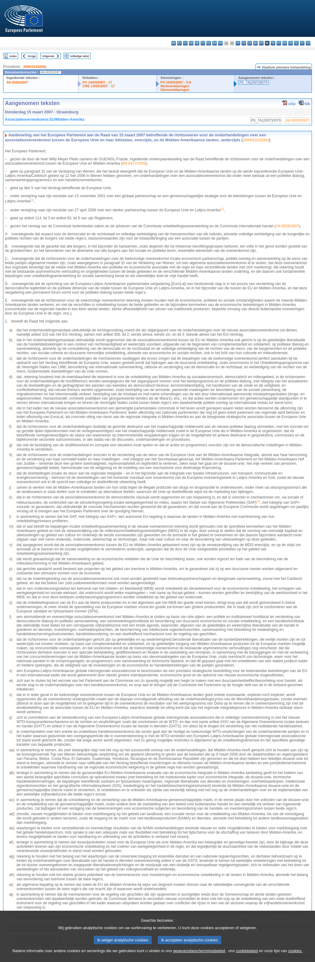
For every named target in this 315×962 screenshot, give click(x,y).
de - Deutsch (197, 43)
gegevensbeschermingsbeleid (199, 957)
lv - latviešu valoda (243, 43)
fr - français (220, 43)
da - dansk (191, 43)
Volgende (48, 56)
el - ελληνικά (208, 43)
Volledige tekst (79, 56)
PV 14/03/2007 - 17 (97, 82)
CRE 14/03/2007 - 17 (98, 86)
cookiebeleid (247, 957)
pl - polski (273, 43)
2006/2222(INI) (34, 66)
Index (13, 56)
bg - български (173, 43)
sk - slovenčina (290, 43)
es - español (179, 43)
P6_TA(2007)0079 (254, 82)
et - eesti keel (203, 43)
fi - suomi (302, 43)
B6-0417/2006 (134, 163)
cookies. (295, 957)
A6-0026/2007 (17, 82)
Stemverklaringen (175, 86)
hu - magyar (255, 43)
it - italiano (238, 43)
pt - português (279, 43)
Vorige (32, 56)
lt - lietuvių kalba (249, 43)
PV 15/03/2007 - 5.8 (176, 82)
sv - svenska (308, 43)
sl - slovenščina (296, 43)
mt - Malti (261, 43)
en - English (214, 43)
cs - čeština (185, 43)
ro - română (284, 43)
